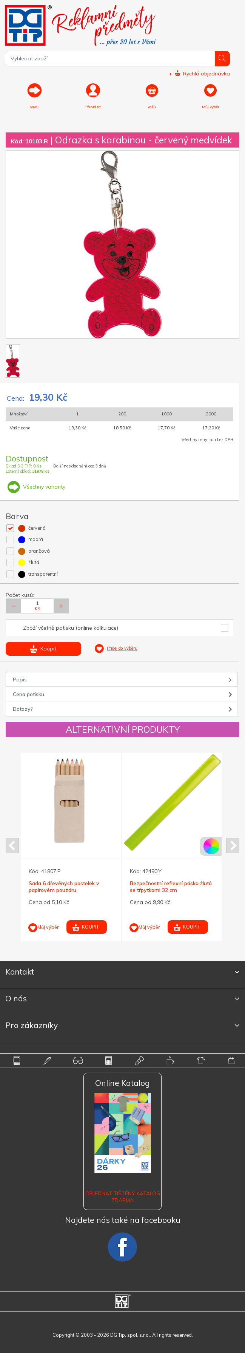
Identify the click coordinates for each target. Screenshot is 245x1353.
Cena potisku (28, 694)
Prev (12, 845)
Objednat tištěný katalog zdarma (122, 1197)
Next (232, 845)
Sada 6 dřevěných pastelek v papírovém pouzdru (64, 886)
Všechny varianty (35, 486)
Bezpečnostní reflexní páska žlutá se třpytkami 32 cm (171, 886)
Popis (20, 679)
